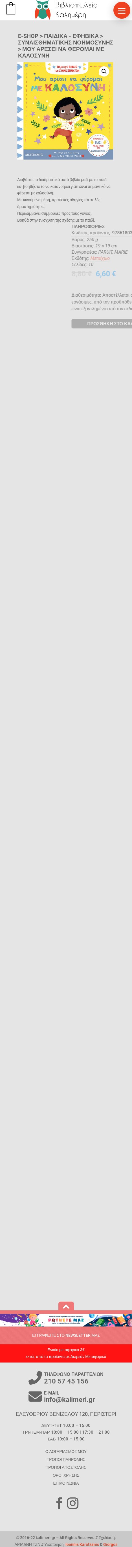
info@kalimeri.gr (69, 1400)
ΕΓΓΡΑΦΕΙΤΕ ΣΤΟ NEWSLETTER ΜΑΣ (66, 1335)
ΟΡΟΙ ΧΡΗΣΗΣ (66, 1475)
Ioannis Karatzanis (82, 1544)
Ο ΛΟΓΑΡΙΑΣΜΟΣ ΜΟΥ (66, 1451)
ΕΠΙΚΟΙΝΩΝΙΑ (66, 1483)
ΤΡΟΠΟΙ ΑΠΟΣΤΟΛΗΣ (66, 1467)
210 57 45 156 (66, 1381)
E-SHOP (28, 36)
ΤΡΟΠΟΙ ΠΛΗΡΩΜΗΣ (66, 1459)
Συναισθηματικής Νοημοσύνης (65, 42)
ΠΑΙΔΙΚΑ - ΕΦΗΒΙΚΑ (71, 36)
